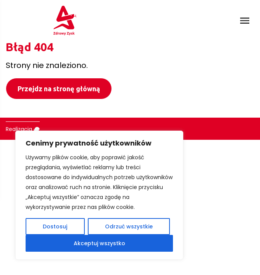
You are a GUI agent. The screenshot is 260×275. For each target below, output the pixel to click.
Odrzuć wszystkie (129, 226)
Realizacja (23, 129)
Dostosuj (55, 226)
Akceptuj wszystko (99, 243)
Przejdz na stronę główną (59, 88)
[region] (99, 195)
